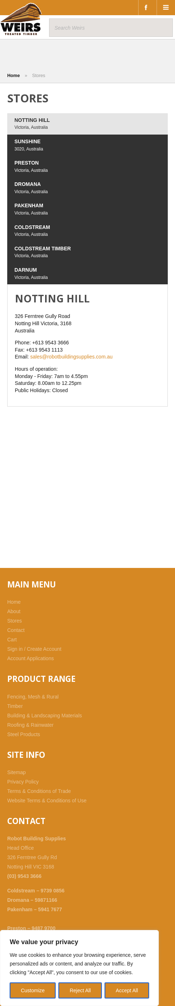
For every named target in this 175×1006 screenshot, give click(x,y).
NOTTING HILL (32, 123)
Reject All (80, 990)
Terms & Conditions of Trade (39, 791)
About (14, 611)
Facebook (148, 7)
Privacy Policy (23, 782)
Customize (33, 990)
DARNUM (31, 273)
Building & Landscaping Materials (44, 715)
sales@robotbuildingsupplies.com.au (71, 357)
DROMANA (31, 187)
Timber (15, 706)
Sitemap (16, 772)
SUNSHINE (28, 145)
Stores (14, 621)
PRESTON (31, 166)
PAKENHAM (31, 209)
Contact (16, 630)
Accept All (127, 990)
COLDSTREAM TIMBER (42, 252)
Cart (12, 639)
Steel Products (23, 734)
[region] (79, 968)
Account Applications (30, 658)
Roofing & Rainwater (30, 725)
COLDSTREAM (32, 230)
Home (13, 75)
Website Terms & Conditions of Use (47, 800)
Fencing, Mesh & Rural (32, 697)
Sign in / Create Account (34, 649)
